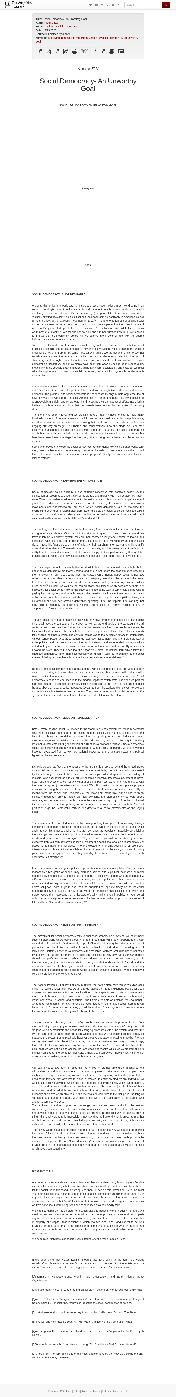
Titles (76, 1391)
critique (50, 26)
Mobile (124, 1391)
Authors (86, 1391)
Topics (96, 1391)
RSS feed (65, 1391)
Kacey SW (52, 22)
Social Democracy (66, 26)
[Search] (143, 5)
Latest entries (110, 1391)
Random (53, 1391)
